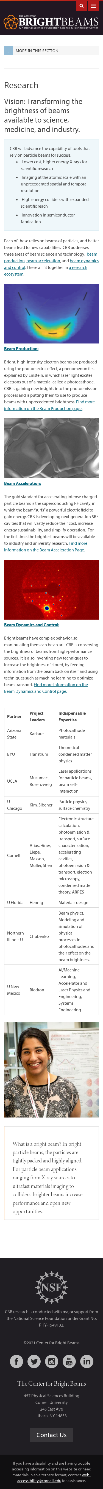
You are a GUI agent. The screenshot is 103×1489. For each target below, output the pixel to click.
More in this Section (31, 50)
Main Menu (93, 5)
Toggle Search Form (81, 5)
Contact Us (52, 1435)
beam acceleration (43, 260)
